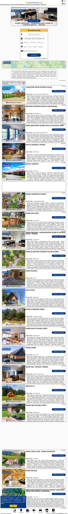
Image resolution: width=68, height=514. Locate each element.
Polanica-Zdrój (6, 88)
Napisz (66, 513)
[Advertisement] (34, 436)
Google (23, 497)
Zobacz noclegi (59, 91)
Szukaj (34, 55)
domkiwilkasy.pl (34, 3)
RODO (2, 503)
